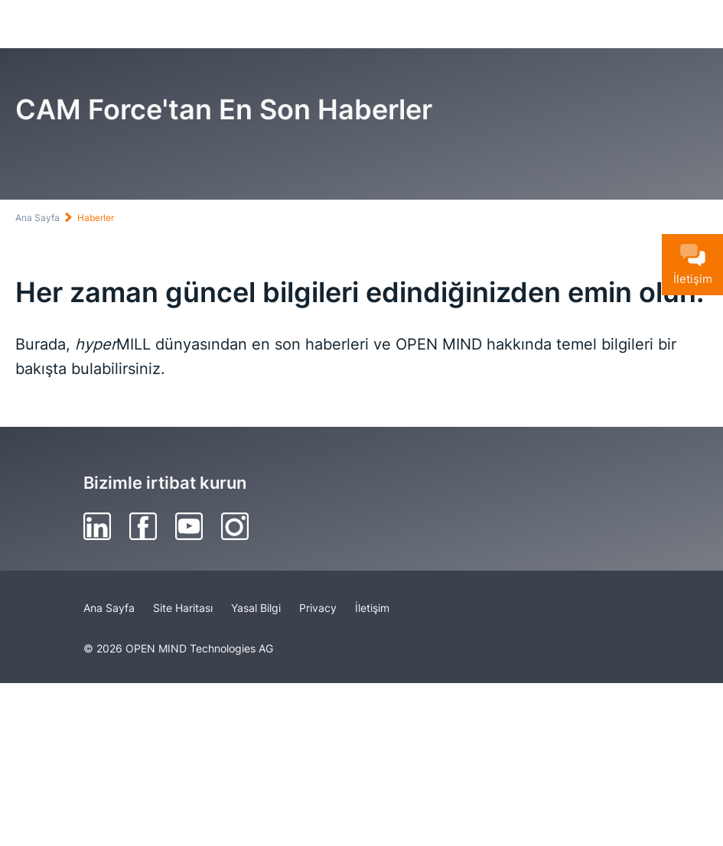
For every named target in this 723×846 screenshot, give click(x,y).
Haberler (95, 217)
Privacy (318, 607)
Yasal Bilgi (256, 607)
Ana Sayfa (37, 217)
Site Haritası (183, 607)
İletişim (372, 607)
